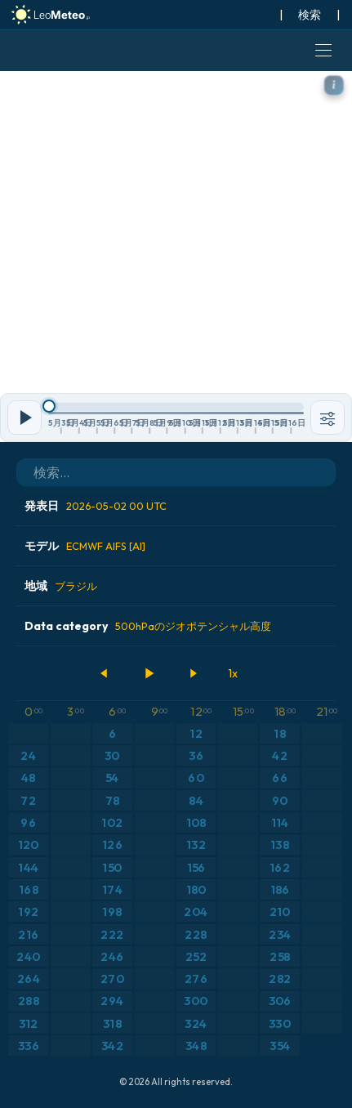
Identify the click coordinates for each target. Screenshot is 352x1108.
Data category (148, 626)
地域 (61, 586)
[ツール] (327, 417)
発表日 (96, 505)
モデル (85, 545)
